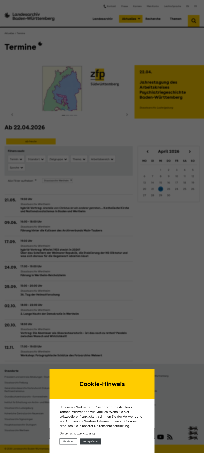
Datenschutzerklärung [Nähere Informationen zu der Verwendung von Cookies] (77, 433)
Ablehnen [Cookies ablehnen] (68, 441)
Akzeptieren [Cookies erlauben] (90, 441)
